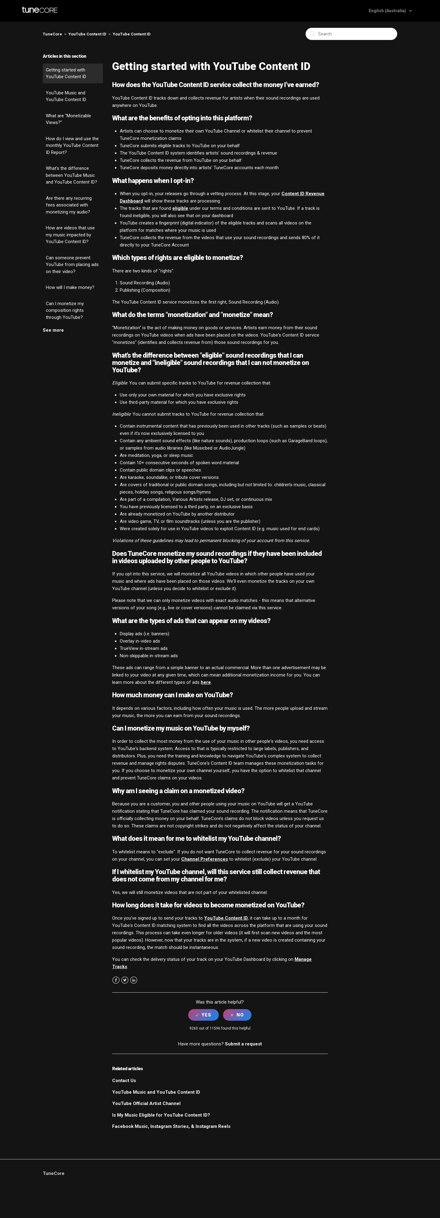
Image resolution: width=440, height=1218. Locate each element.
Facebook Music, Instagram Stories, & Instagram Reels (171, 1126)
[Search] (351, 34)
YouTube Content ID (87, 34)
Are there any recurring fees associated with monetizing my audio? (69, 205)
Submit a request (243, 1044)
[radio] (203, 1015)
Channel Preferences (204, 859)
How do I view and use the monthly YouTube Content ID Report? (72, 145)
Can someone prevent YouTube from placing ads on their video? (72, 264)
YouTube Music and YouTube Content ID (66, 96)
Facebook (116, 980)
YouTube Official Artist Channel (146, 1103)
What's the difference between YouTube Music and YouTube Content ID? (71, 175)
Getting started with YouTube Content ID (66, 73)
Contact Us (124, 1080)
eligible (180, 208)
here (206, 682)
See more (53, 330)
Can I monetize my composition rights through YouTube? (65, 310)
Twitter (125, 980)
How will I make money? (70, 287)
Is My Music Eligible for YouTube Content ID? (161, 1115)
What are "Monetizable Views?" (68, 119)
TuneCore (52, 34)
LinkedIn (134, 980)
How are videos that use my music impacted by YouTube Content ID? (70, 234)
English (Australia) (388, 10)
